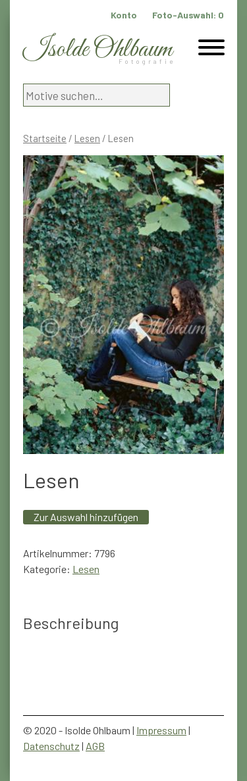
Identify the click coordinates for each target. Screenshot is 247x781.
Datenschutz (51, 746)
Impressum (161, 730)
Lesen (87, 138)
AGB (95, 746)
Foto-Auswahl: (188, 14)
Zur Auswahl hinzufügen (86, 517)
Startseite (45, 138)
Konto (124, 14)
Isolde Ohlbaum (97, 49)
